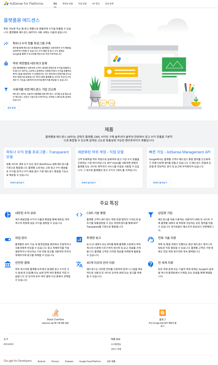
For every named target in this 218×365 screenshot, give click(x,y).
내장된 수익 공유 (25, 213)
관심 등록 (109, 3)
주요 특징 (109, 203)
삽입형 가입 (165, 213)
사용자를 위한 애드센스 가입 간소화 (34, 89)
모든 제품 (111, 361)
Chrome (55, 361)
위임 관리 (21, 238)
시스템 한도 (116, 344)
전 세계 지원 (165, 263)
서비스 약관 (116, 349)
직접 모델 (82, 3)
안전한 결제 (22, 263)
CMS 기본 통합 (96, 213)
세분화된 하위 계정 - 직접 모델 (101, 152)
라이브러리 (8, 344)
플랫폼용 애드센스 (22, 20)
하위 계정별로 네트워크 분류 (30, 63)
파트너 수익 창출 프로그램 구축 (32, 43)
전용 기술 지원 (167, 238)
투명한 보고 (94, 238)
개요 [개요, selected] (55, 3)
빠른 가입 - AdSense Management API (179, 152)
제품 (109, 130)
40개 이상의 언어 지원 (100, 263)
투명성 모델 (68, 3)
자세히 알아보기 (17, 182)
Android (41, 361)
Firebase (69, 361)
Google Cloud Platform (90, 361)
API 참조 (96, 3)
